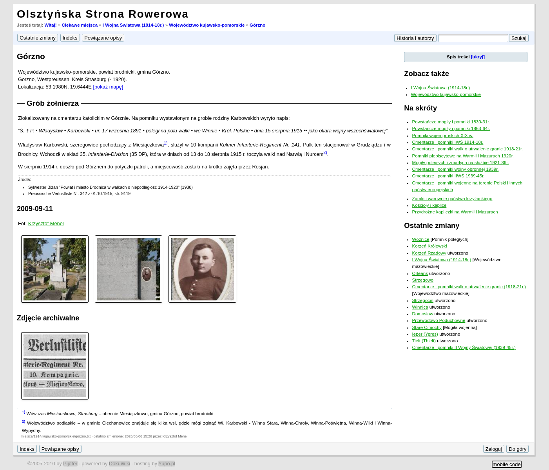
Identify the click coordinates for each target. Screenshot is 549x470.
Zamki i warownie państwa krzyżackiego (452, 198)
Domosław (422, 313)
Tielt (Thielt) (424, 340)
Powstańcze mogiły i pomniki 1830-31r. (451, 121)
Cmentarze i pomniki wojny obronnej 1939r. (455, 169)
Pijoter (70, 463)
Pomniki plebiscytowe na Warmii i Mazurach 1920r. (463, 156)
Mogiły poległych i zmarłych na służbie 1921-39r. (460, 162)
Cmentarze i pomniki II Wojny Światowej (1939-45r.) (464, 347)
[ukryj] (478, 56)
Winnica (420, 307)
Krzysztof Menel (46, 223)
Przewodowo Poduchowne (439, 320)
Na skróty (420, 108)
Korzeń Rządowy (429, 253)
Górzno (257, 25)
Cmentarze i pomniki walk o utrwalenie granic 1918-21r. (467, 148)
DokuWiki (119, 463)
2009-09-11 (35, 209)
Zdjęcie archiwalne (48, 318)
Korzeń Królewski (429, 246)
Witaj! (50, 25)
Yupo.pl (166, 463)
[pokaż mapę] (108, 87)
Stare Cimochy (427, 327)
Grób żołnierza (53, 103)
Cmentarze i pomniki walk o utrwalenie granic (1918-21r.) (469, 286)
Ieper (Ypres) (425, 334)
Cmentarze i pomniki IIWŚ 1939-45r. (448, 176)
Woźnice (420, 239)
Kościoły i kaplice (429, 205)
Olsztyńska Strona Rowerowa (103, 14)
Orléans (420, 273)
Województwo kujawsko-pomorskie (207, 25)
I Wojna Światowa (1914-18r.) (133, 25)
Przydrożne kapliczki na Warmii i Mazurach (455, 212)
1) (165, 143)
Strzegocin (422, 300)
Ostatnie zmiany (431, 225)
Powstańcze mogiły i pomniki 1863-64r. (451, 128)
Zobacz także (426, 73)
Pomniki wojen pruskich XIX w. (442, 135)
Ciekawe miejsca (80, 25)
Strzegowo (422, 280)
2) (325, 152)
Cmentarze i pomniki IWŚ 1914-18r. (448, 142)
